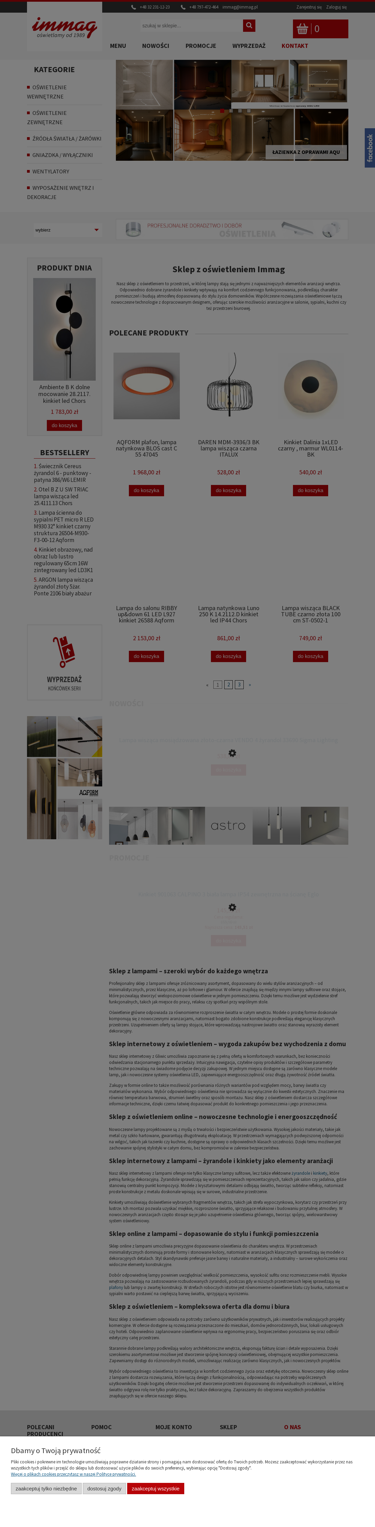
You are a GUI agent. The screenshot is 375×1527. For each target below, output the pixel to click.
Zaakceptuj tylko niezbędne (46, 1488)
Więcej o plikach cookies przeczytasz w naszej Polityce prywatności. (73, 1474)
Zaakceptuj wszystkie (155, 1488)
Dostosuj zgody (104, 1488)
